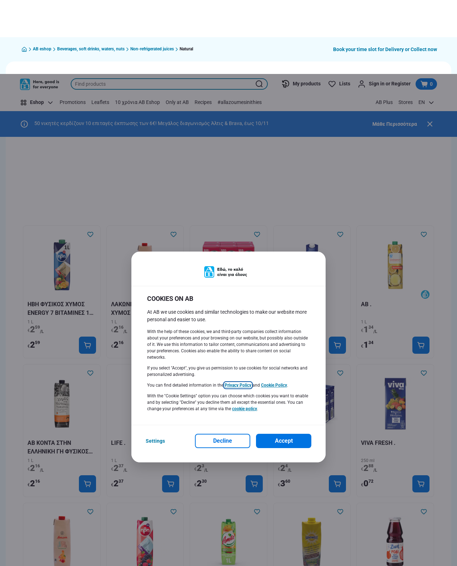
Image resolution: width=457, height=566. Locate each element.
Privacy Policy (238, 311)
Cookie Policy (274, 311)
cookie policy (244, 334)
